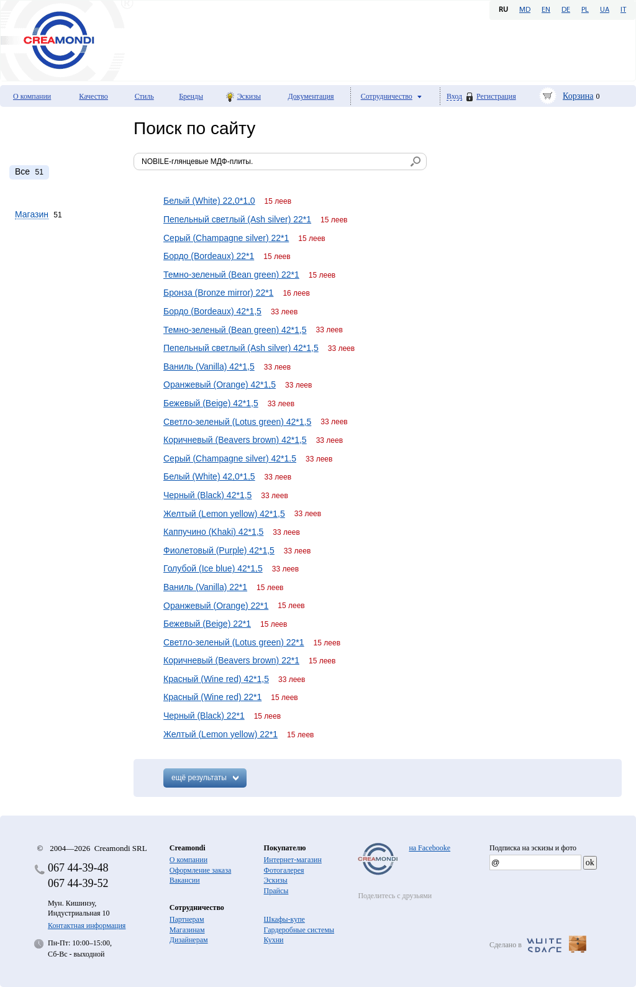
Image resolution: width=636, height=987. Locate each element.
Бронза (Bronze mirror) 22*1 (218, 293)
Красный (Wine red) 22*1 (212, 697)
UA (604, 10)
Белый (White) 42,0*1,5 (209, 476)
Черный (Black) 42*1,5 (207, 495)
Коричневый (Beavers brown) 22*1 (231, 660)
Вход (454, 97)
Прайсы (276, 890)
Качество (93, 96)
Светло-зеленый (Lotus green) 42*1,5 (237, 422)
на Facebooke (429, 848)
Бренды (191, 96)
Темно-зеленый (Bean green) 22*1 (231, 275)
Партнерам (187, 919)
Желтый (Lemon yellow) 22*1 (220, 734)
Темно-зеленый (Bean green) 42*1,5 (235, 330)
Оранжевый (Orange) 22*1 (215, 606)
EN (546, 10)
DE (565, 10)
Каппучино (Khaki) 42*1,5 (213, 532)
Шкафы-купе (284, 919)
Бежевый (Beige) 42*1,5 (210, 403)
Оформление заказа (200, 870)
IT (623, 10)
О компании (32, 96)
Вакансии (185, 880)
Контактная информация (86, 925)
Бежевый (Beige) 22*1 (207, 624)
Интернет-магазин (293, 859)
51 (29, 171)
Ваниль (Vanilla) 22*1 (205, 587)
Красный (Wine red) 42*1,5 (216, 679)
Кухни (274, 939)
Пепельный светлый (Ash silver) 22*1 (237, 219)
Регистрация (496, 96)
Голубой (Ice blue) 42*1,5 (213, 568)
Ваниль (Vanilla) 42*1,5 (209, 366)
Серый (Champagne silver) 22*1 (226, 238)
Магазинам (187, 930)
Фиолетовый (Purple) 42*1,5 (219, 550)
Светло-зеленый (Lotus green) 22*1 (233, 642)
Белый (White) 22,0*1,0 (209, 201)
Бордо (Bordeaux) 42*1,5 (212, 311)
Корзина (578, 96)
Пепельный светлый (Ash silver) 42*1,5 (241, 348)
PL (585, 10)
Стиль (144, 96)
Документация (311, 96)
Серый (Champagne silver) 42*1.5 (229, 458)
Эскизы (249, 96)
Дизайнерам (189, 939)
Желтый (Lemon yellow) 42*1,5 (224, 514)
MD (524, 10)
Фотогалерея (284, 870)
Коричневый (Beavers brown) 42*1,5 (235, 440)
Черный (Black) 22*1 (204, 716)
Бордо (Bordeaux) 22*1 (208, 256)
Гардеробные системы (299, 930)
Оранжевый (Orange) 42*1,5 (219, 384)
